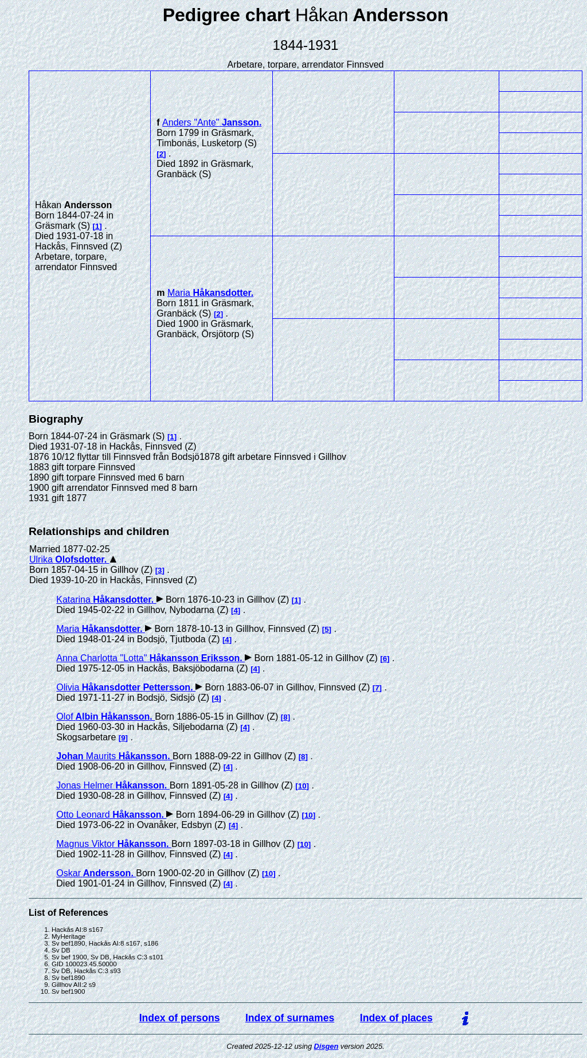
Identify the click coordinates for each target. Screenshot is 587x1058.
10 (302, 786)
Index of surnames (289, 1018)
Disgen (326, 1046)
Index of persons (179, 1018)
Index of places (396, 1018)
